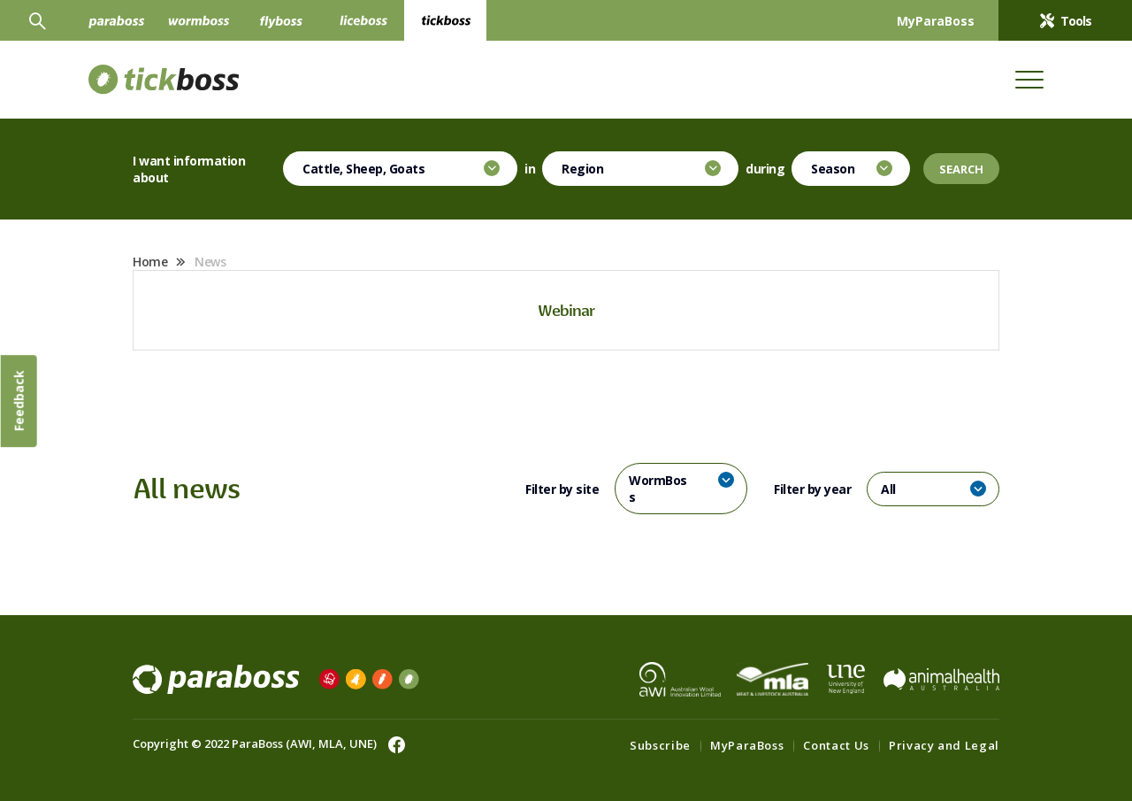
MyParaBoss (747, 745)
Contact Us (836, 745)
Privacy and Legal (944, 745)
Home (150, 261)
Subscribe (660, 745)
